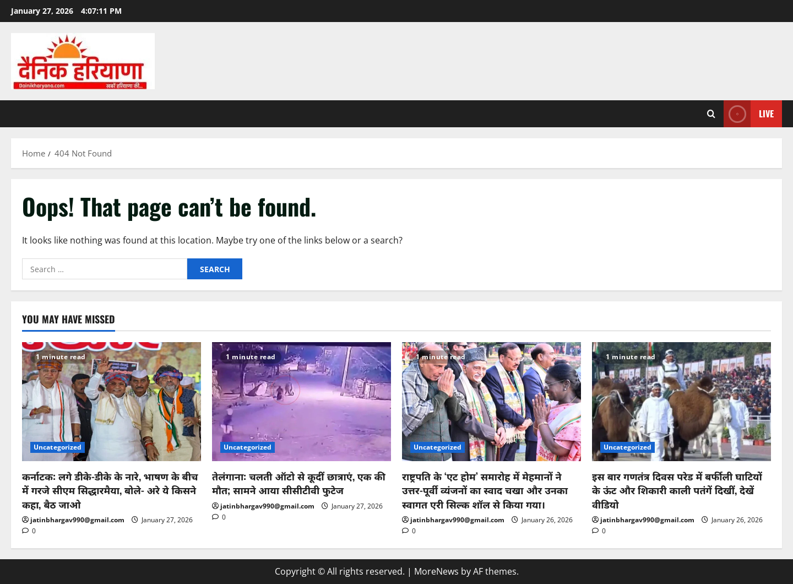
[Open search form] (711, 114)
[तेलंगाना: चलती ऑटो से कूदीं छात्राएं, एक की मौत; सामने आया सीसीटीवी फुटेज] (301, 402)
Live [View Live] (749, 113)
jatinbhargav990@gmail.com (77, 519)
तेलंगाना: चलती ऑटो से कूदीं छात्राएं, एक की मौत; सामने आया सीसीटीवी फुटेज (298, 483)
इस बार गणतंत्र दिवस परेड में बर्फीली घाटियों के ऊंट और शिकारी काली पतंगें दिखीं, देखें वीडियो (677, 490)
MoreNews (436, 571)
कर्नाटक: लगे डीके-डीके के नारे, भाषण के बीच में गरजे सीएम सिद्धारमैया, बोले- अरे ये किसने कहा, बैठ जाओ (110, 490)
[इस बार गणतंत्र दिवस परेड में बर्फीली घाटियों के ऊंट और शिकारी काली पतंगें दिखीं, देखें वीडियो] (681, 402)
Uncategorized (58, 447)
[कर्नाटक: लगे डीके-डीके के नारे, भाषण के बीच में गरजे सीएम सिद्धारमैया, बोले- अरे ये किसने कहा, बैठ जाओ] (111, 402)
